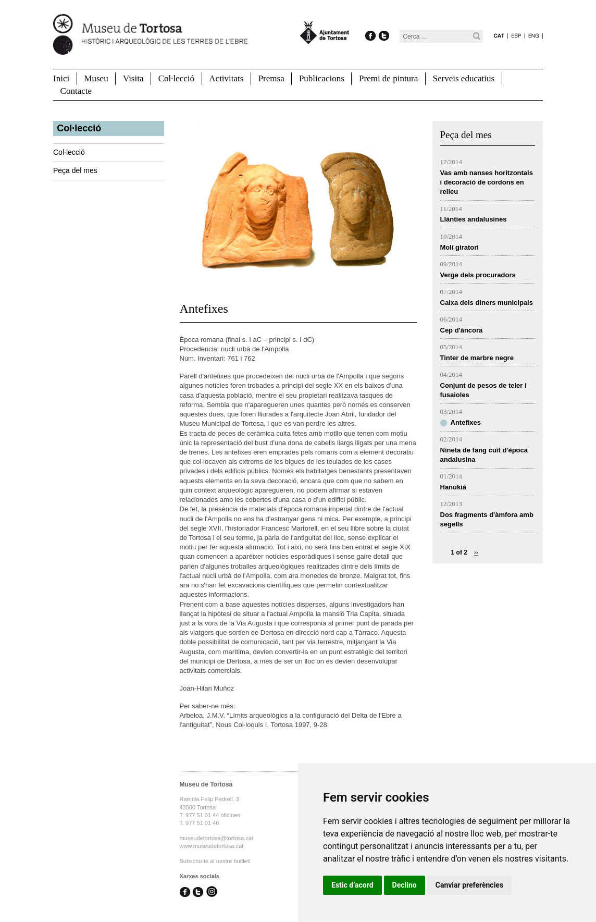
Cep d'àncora (461, 330)
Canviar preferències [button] (469, 885)
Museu (96, 78)
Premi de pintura (388, 78)
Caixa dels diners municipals (486, 302)
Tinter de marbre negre (477, 358)
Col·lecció (176, 78)
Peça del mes (75, 170)
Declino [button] (404, 885)
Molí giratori (459, 247)
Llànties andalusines (473, 219)
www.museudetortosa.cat (212, 846)
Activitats (226, 78)
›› (476, 552)
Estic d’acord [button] (352, 885)
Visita (133, 78)
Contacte (76, 91)
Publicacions (321, 78)
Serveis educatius (464, 78)
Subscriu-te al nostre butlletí (215, 861)
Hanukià (453, 487)
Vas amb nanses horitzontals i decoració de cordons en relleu (486, 182)
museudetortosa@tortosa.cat (216, 838)
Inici (61, 78)
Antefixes (466, 422)
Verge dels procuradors (478, 275)
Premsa (271, 78)
